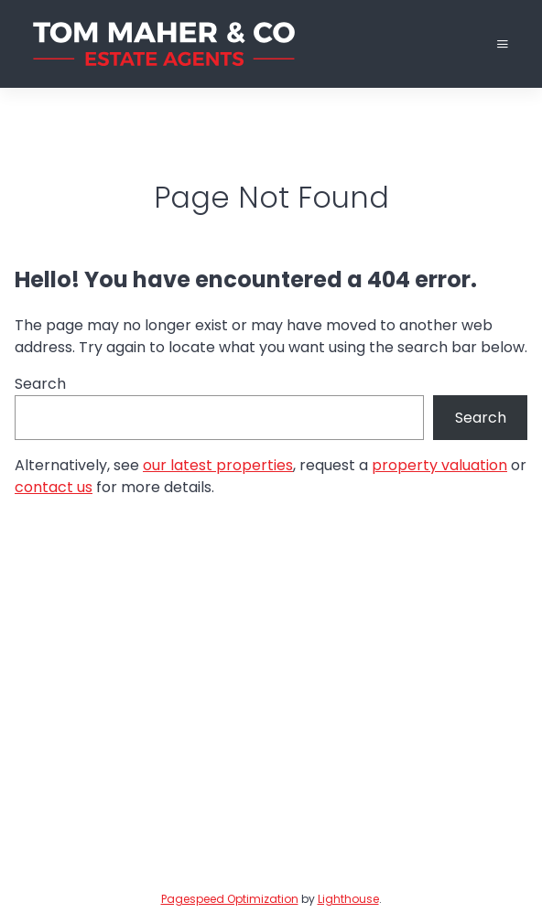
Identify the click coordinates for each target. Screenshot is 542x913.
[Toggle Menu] (502, 44)
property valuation (439, 465)
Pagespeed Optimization (229, 899)
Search (40, 383)
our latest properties (218, 465)
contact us (53, 487)
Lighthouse (348, 899)
